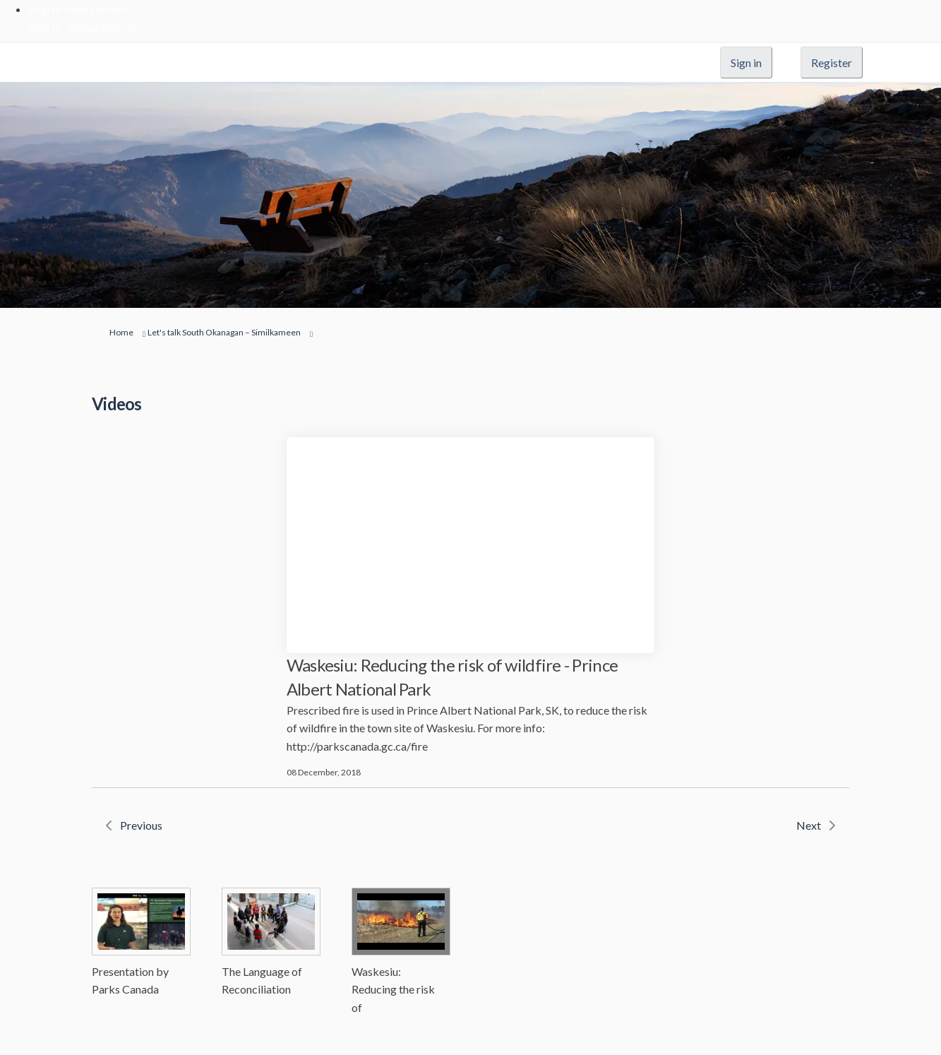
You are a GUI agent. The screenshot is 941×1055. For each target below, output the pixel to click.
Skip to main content (77, 9)
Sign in (746, 62)
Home (121, 332)
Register (831, 62)
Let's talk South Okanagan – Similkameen (224, 332)
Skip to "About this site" (85, 27)
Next (808, 825)
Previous (141, 825)
